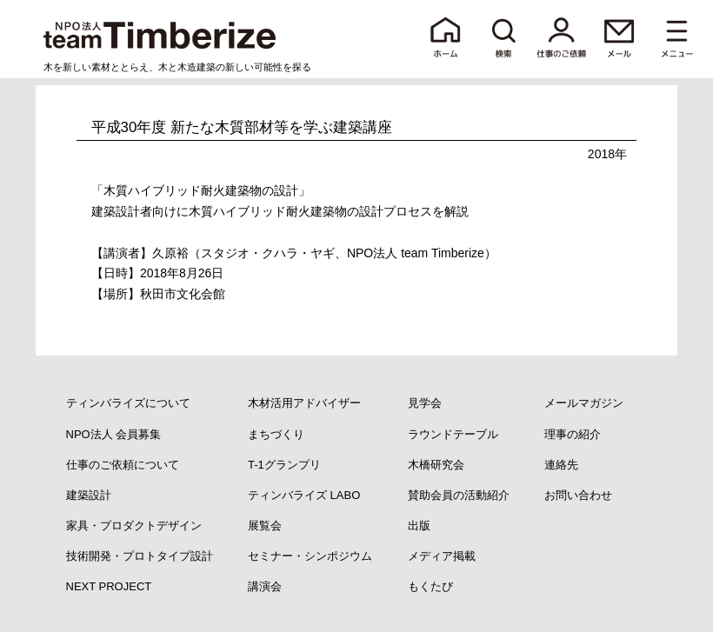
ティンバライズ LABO (304, 495)
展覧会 (265, 525)
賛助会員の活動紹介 (459, 495)
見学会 (425, 402)
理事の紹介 (572, 434)
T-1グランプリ (284, 464)
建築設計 (88, 495)
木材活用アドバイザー (304, 402)
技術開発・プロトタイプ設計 (139, 555)
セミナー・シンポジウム (310, 555)
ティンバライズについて (128, 402)
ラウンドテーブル (453, 434)
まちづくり (276, 434)
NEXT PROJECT (109, 586)
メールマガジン (583, 402)
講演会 (265, 586)
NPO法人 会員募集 (114, 434)
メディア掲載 (442, 555)
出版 (419, 525)
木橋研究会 (436, 464)
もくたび (430, 586)
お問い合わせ (578, 495)
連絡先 (561, 464)
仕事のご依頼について (122, 464)
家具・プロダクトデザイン (134, 525)
